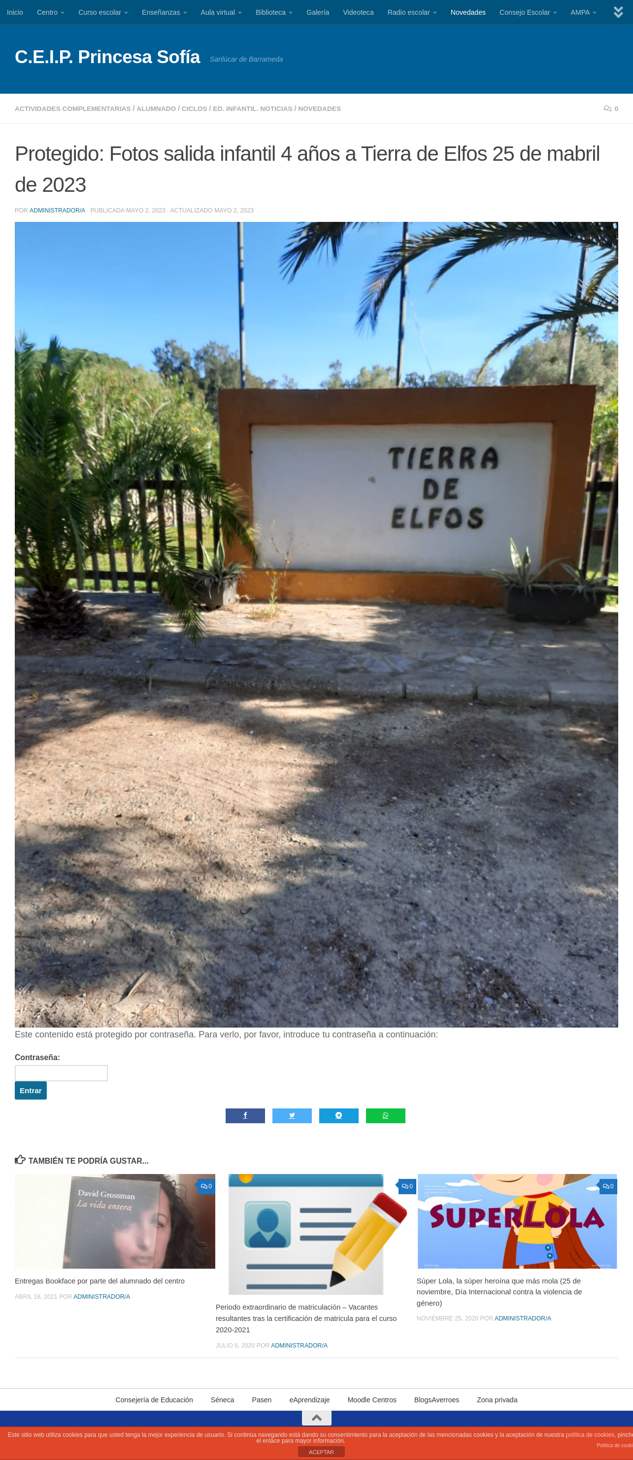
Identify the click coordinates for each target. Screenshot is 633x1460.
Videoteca (358, 12)
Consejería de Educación (154, 1399)
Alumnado (159, 108)
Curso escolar (99, 12)
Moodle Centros (372, 1399)
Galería (317, 12)
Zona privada (497, 1399)
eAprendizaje (309, 1399)
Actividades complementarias (74, 108)
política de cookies (590, 1434)
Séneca (222, 1399)
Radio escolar (409, 12)
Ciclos (199, 108)
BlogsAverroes (436, 1399)
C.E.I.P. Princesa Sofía (107, 57)
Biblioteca (271, 12)
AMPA (580, 12)
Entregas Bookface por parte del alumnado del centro (102, 1281)
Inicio (15, 12)
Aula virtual (218, 12)
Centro (47, 12)
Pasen (262, 1399)
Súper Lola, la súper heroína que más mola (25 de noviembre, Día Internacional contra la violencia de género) (499, 1292)
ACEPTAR (321, 1452)
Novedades (468, 12)
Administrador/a (57, 210)
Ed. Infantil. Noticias (259, 108)
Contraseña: (62, 1067)
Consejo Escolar (525, 12)
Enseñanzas (161, 12)
